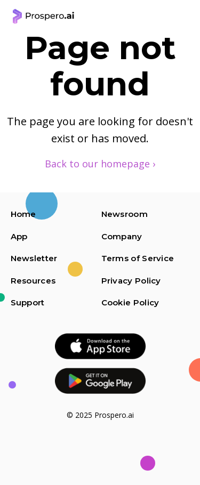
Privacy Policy (131, 281)
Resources (33, 281)
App (19, 236)
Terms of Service (137, 258)
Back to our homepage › (100, 163)
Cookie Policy (130, 302)
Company (121, 236)
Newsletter (34, 258)
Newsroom (124, 214)
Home (23, 214)
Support (28, 302)
